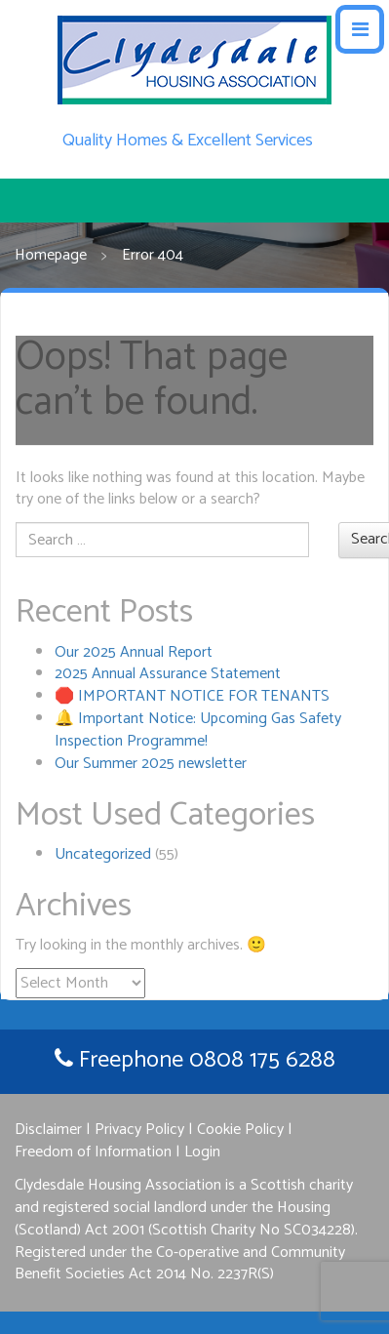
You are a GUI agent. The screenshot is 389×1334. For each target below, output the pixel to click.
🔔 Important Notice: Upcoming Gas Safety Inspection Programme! (198, 730)
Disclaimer (48, 1129)
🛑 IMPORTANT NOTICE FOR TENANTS (192, 696)
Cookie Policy (240, 1129)
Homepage (51, 256)
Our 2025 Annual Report (134, 652)
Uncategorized (103, 854)
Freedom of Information (93, 1152)
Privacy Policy (139, 1129)
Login (202, 1152)
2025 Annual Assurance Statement (168, 674)
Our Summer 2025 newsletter (151, 763)
